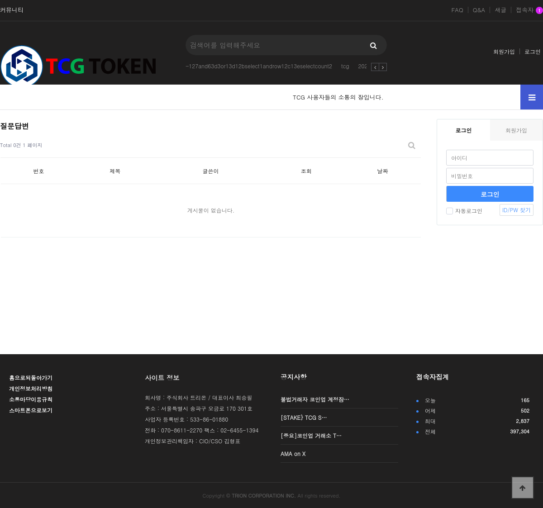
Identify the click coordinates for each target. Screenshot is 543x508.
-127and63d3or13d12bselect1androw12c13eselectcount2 (259, 66)
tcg (345, 66)
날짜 (382, 171)
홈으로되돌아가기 (30, 377)
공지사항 (294, 376)
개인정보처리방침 (30, 388)
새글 (500, 10)
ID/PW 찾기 (516, 210)
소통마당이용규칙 (30, 399)
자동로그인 (464, 210)
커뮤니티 (12, 10)
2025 (364, 66)
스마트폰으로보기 (30, 410)
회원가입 (504, 51)
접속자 (529, 10)
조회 (306, 171)
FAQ (457, 10)
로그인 (532, 51)
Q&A (479, 10)
